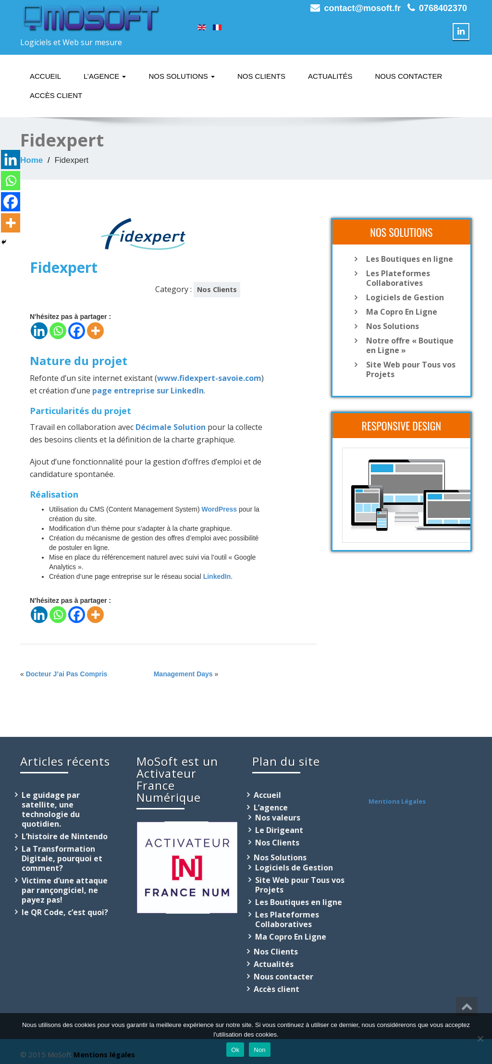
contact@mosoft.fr (362, 8)
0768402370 (443, 8)
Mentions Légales (397, 801)
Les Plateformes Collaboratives (398, 278)
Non (260, 1049)
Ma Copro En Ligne (401, 312)
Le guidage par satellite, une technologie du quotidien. (51, 809)
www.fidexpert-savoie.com (209, 378)
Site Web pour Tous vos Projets (410, 369)
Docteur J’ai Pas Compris (67, 674)
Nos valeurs (277, 817)
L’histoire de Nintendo (65, 836)
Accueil (45, 76)
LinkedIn (217, 576)
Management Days (183, 674)
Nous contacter (409, 76)
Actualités (330, 76)
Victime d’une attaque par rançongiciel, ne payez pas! (65, 890)
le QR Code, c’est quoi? (65, 912)
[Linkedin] (39, 330)
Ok (235, 1049)
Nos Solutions (181, 76)
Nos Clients (261, 76)
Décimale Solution (170, 427)
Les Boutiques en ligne (409, 259)
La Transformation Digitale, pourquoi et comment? (62, 858)
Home (31, 160)
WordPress (219, 509)
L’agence (105, 76)
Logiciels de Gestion (405, 297)
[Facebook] (76, 330)
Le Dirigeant (279, 830)
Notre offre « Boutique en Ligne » (410, 345)
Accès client (56, 95)
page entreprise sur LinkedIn (148, 390)
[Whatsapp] (57, 330)
